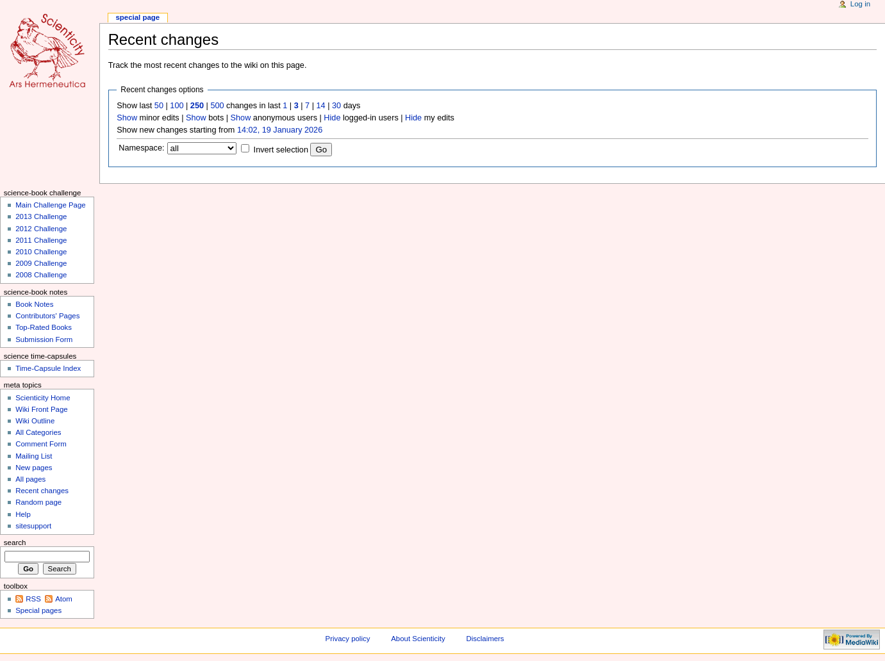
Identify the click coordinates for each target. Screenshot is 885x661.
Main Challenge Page (50, 205)
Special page (137, 17)
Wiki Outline (34, 421)
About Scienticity (418, 638)
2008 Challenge (41, 275)
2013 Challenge (41, 216)
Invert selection (281, 149)
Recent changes (42, 490)
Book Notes (34, 304)
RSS (33, 599)
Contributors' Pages (47, 316)
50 (158, 105)
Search (15, 542)
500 (217, 105)
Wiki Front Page (41, 409)
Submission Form (43, 339)
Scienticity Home (42, 398)
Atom (63, 599)
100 (176, 105)
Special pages (38, 610)
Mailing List (33, 456)
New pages (33, 467)
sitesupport (33, 526)
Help (23, 514)
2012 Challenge (41, 229)
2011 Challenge (41, 240)
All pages (30, 479)
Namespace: (141, 147)
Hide (332, 117)
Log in (860, 4)
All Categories (38, 432)
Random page (38, 502)
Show (127, 117)
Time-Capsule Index (48, 368)
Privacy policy (348, 638)
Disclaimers (485, 638)
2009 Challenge (41, 263)
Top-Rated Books (43, 327)
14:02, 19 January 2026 (279, 130)
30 (336, 105)
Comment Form (41, 444)
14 (321, 105)
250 (197, 105)
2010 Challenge (41, 252)
